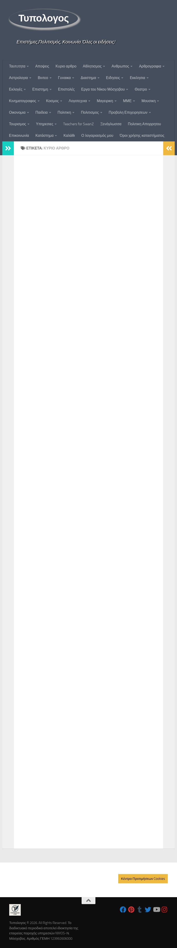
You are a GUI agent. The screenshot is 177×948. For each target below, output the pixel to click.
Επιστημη (40, 89)
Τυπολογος (43, 18)
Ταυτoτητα (17, 66)
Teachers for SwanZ (78, 124)
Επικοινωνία (19, 135)
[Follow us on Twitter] (148, 909)
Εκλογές (15, 89)
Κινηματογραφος (22, 101)
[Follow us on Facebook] (123, 909)
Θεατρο (141, 89)
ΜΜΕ (127, 101)
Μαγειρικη (105, 101)
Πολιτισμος (90, 112)
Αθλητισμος (92, 66)
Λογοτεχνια (78, 101)
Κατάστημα (44, 135)
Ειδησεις (113, 78)
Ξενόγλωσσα (110, 124)
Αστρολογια (18, 78)
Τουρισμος (17, 124)
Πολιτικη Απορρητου (144, 124)
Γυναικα (64, 78)
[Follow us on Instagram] (164, 909)
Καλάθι (69, 135)
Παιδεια (41, 112)
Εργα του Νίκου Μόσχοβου (103, 89)
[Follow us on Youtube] (156, 909)
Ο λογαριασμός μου (97, 135)
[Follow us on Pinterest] (131, 909)
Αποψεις (42, 66)
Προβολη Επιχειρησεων (128, 112)
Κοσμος (52, 101)
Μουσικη (149, 101)
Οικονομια (17, 112)
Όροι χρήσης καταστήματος (142, 135)
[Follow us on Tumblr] (139, 909)
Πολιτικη (64, 112)
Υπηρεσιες (44, 124)
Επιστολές (66, 89)
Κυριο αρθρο (66, 66)
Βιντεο (43, 78)
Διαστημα (88, 78)
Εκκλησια (137, 78)
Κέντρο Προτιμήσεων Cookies (143, 879)
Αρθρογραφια (150, 66)
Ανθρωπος (120, 66)
